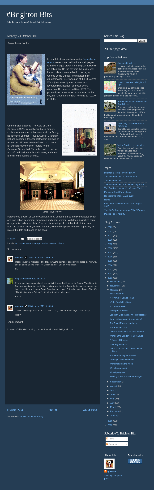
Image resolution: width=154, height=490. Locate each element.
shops (61, 243)
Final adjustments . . (119, 344)
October (114, 290)
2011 (110, 278)
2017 (110, 252)
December (115, 281)
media (45, 243)
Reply (18, 269)
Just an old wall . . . (126, 63)
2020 (110, 240)
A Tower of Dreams (119, 340)
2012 (110, 273)
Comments (112, 444)
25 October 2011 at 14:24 (40, 306)
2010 (110, 421)
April (112, 403)
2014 (110, 265)
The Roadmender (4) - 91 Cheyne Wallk (123, 188)
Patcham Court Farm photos (118, 192)
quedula (19, 257)
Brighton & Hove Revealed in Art (119, 173)
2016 (110, 257)
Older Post (90, 409)
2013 (110, 269)
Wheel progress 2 (118, 372)
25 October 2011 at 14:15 (32, 279)
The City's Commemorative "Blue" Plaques (124, 210)
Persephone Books (119, 310)
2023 (110, 227)
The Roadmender (112, 180)
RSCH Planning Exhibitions (123, 355)
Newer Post (15, 409)
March (113, 407)
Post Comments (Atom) (32, 416)
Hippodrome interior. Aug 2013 (118, 196)
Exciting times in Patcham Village (126, 376)
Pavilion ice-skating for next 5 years (127, 331)
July (112, 390)
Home (53, 409)
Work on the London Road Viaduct (126, 336)
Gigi (17, 279)
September (115, 382)
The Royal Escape (118, 327)
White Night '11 (117, 293)
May (112, 398)
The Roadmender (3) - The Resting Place (124, 184)
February (115, 411)
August (114, 386)
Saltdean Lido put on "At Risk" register (128, 315)
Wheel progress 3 (118, 368)
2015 (110, 261)
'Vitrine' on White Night (120, 302)
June (113, 394)
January (114, 415)
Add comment (16, 322)
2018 (110, 248)
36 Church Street (118, 306)
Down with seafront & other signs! (126, 319)
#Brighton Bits (29, 14)
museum (53, 243)
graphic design (33, 243)
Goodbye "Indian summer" (122, 359)
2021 (110, 235)
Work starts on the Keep (121, 364)
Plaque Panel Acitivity (114, 214)
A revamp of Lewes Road (122, 298)
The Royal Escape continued (123, 323)
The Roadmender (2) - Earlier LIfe (120, 176)
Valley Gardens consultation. (131, 145)
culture (22, 243)
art (16, 243)
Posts (110, 439)
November (115, 286)
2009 (110, 425)
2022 (110, 231)
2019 (110, 244)
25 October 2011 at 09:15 (40, 257)
